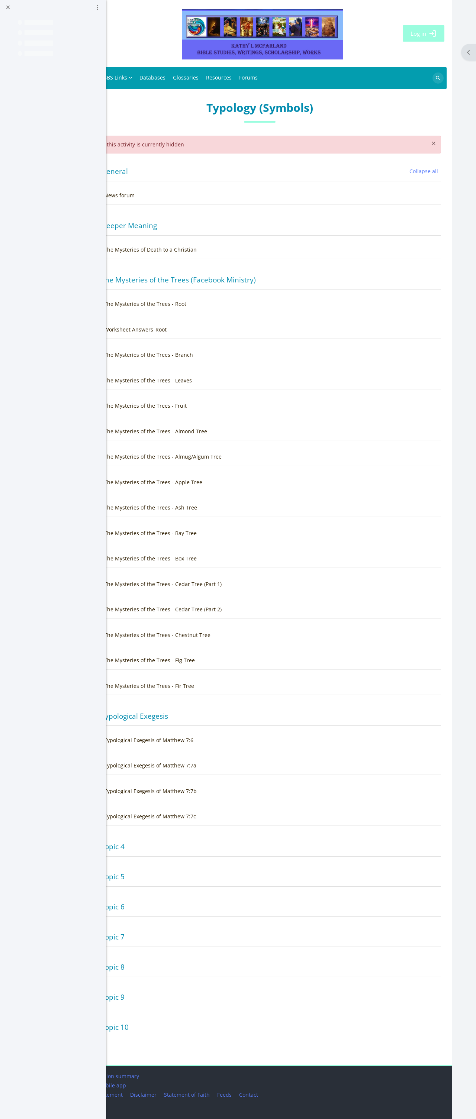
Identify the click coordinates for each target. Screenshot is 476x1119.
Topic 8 (148, 967)
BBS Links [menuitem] (151, 77)
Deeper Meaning (165, 225)
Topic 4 (148, 846)
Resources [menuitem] (254, 77)
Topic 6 (148, 906)
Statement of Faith (222, 1094)
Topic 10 (150, 1027)
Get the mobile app (138, 1085)
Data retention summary (144, 1076)
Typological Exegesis (170, 716)
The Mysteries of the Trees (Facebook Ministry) (214, 279)
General (150, 171)
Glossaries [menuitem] (221, 77)
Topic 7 (148, 936)
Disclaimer (179, 1094)
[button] (126, 171)
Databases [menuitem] (188, 77)
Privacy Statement (136, 1094)
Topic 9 (148, 997)
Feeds (260, 1094)
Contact (284, 1094)
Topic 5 (148, 876)
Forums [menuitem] (284, 77)
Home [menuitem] (126, 78)
